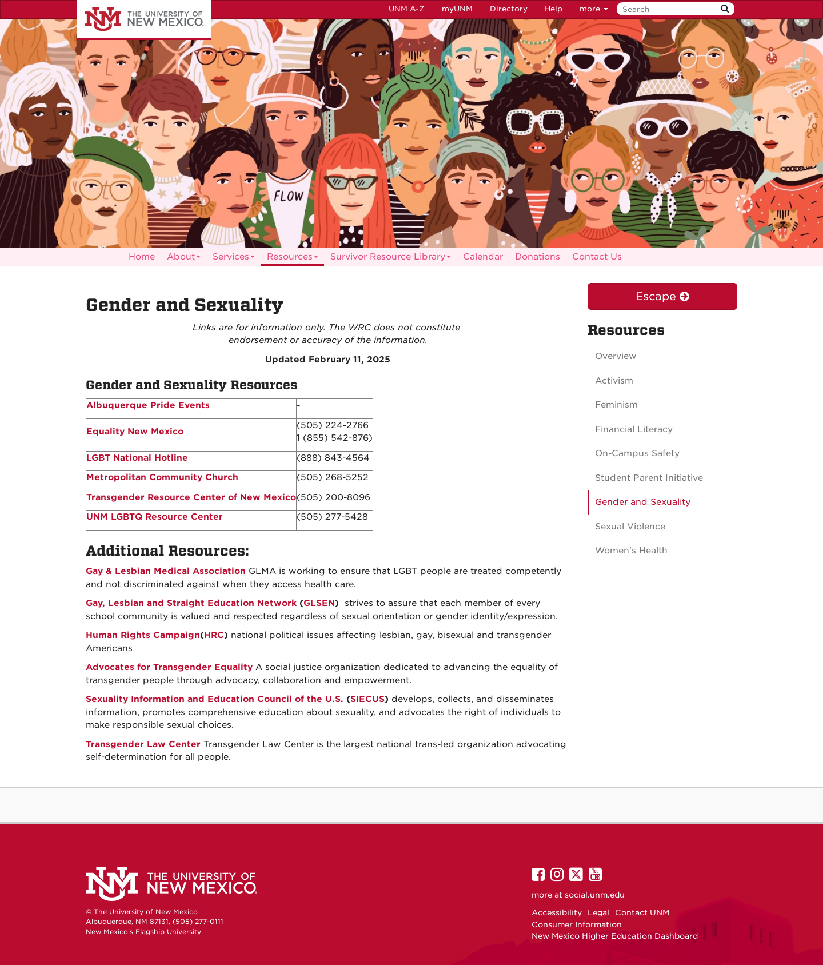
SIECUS (367, 699)
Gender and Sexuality (642, 502)
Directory (509, 9)
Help (553, 9)
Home (142, 257)
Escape (662, 296)
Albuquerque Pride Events (148, 405)
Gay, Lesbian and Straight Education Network (192, 603)
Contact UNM (642, 912)
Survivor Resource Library (390, 259)
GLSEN (319, 603)
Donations (537, 257)
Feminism (616, 405)
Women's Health (631, 550)
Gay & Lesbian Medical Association (166, 571)
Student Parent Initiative (649, 478)
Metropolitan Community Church (162, 477)
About (184, 259)
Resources (292, 259)
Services (234, 259)
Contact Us (597, 257)
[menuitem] (142, 257)
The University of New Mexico (144, 20)
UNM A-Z (407, 9)
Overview (616, 356)
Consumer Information (577, 924)
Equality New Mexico (134, 431)
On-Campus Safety (637, 453)
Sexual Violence (630, 526)
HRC (214, 635)
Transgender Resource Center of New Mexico (191, 497)
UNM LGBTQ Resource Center (154, 517)
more (594, 9)
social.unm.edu (595, 894)
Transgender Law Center (143, 744)
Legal (598, 912)
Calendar (483, 257)
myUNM (457, 9)
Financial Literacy (634, 429)
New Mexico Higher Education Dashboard (615, 935)
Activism (614, 381)
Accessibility (557, 912)
